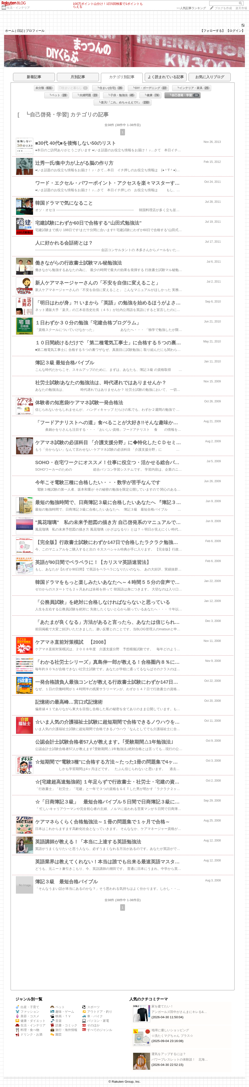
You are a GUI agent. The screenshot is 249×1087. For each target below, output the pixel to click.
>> (191, 8)
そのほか (91, 1025)
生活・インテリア (18, 7)
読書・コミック (63, 1025)
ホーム (9, 30)
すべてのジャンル (97, 1030)
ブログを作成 (223, 8)
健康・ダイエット (30, 1021)
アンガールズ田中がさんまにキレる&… (179, 1012)
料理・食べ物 (27, 1030)
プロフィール (35, 30)
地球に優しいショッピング (170, 1030)
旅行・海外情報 (63, 1030)
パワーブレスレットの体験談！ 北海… (179, 1059)
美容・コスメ (27, 1016)
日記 (20, 30)
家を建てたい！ (162, 1006)
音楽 (56, 1021)
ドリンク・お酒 (28, 1034)
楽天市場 (241, 8)
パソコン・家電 (95, 1021)
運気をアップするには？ (168, 1054)
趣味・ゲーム (62, 1011)
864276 (233, 25)
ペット (57, 1007)
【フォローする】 (212, 30)
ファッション (27, 1011)
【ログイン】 (235, 30)
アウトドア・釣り (97, 1011)
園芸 (56, 1034)
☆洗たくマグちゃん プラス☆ (172, 1035)
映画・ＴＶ (60, 1016)
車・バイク (92, 1016)
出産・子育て (27, 1007)
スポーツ (91, 1007)
